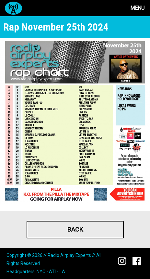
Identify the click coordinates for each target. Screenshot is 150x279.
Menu (137, 8)
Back (75, 229)
